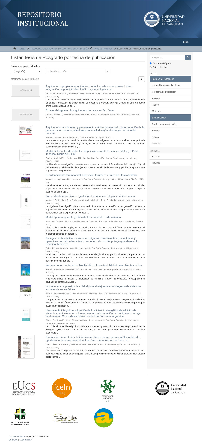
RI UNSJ (21, 48)
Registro (156, 162)
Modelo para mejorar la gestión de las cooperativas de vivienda (83, 217)
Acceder (156, 156)
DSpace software (17, 436)
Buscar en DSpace (160, 63)
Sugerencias (25, 439)
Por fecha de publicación (164, 92)
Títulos (155, 105)
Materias (156, 111)
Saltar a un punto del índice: (26, 66)
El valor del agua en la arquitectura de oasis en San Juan (80, 110)
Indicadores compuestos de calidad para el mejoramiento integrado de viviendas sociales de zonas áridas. (93, 288)
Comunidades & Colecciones (166, 85)
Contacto (13, 439)
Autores (156, 98)
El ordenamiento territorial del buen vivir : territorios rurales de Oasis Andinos (91, 175)
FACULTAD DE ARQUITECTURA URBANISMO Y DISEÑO (60, 48)
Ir (107, 71)
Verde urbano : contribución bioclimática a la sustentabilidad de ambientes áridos (94, 265)
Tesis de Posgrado (103, 48)
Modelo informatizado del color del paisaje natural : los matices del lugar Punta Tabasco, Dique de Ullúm (92, 153)
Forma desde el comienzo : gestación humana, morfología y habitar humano (91, 196)
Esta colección (158, 67)
